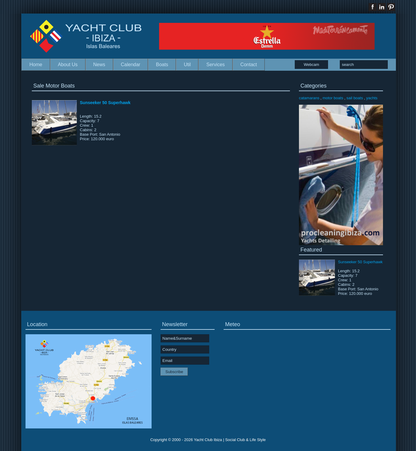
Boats (162, 64)
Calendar (130, 64)
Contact (248, 64)
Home (35, 64)
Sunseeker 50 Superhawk (105, 102)
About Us (68, 64)
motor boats (333, 98)
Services (215, 64)
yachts (372, 98)
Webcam (311, 64)
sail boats (354, 98)
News (99, 64)
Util (187, 64)
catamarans (309, 98)
